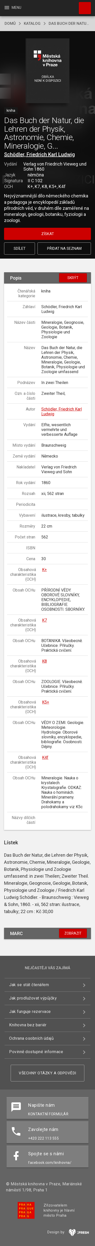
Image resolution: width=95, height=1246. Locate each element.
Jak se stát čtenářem (29, 984)
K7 (44, 620)
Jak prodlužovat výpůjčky (33, 998)
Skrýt (73, 278)
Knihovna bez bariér (28, 1025)
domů (10, 23)
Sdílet (20, 248)
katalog (32, 23)
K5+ (45, 702)
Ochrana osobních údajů (31, 1038)
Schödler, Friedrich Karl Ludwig (39, 154)
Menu (12, 8)
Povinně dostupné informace (36, 1051)
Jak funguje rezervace (30, 1011)
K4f (45, 757)
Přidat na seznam (64, 248)
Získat (47, 234)
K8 (44, 661)
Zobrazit (73, 933)
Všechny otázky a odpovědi (47, 1073)
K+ (44, 569)
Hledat (83, 6)
